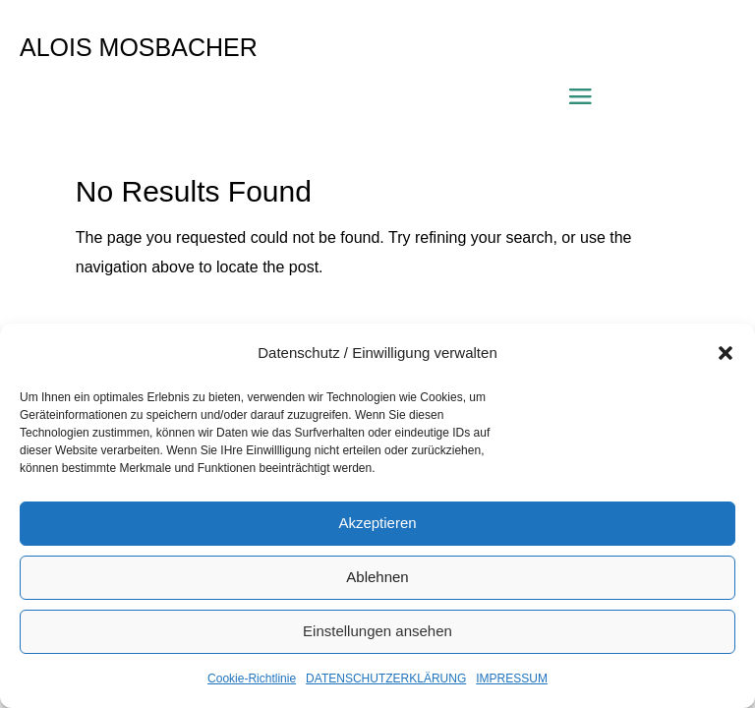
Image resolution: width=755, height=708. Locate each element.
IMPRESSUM (512, 678)
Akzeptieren (377, 522)
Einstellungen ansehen (377, 630)
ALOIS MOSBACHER (139, 47)
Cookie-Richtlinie (251, 678)
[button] (725, 353)
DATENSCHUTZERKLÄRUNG (386, 678)
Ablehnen (377, 576)
